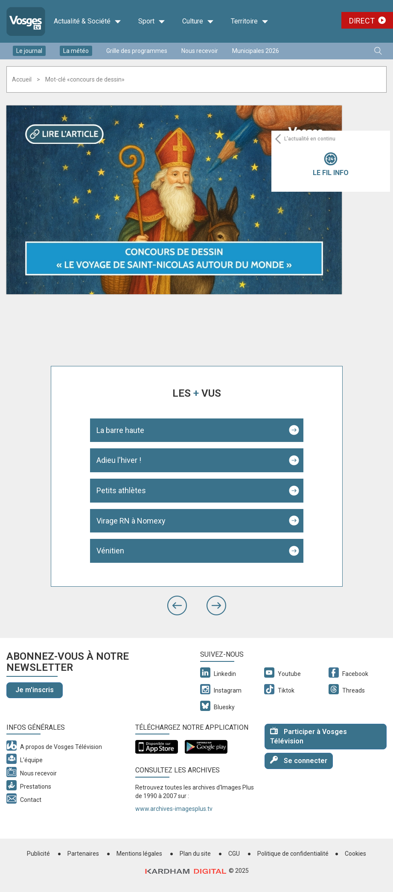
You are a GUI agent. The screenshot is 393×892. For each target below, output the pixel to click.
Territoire (249, 21)
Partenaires (83, 853)
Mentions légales (139, 853)
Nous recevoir (199, 50)
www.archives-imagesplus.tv (174, 808)
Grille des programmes (136, 50)
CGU (234, 853)
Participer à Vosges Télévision (308, 736)
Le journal (29, 50)
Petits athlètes (121, 490)
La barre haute (120, 430)
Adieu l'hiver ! (118, 460)
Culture (198, 21)
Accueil (22, 79)
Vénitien (110, 550)
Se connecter (298, 760)
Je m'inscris (34, 690)
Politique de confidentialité (293, 853)
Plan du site (195, 853)
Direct (362, 20)
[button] (177, 605)
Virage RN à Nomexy (131, 520)
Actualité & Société (87, 21)
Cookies (355, 853)
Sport (151, 21)
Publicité (38, 853)
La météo (76, 50)
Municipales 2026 (255, 50)
